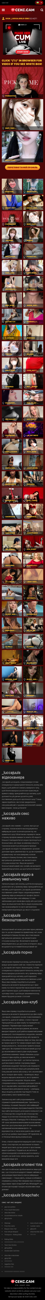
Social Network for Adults (13, 1215)
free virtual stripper (11, 1232)
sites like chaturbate (11, 1255)
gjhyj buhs (8, 1218)
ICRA (28, 1285)
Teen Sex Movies (10, 1245)
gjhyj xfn (33, 1229)
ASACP (22, 1285)
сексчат (5, 3)
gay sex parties (9, 1207)
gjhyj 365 (7, 1258)
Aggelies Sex (9, 1264)
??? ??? (33, 1235)
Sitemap (7, 1223)
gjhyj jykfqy (8, 1248)
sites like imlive (9, 1213)
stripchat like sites (36, 1232)
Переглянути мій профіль (22, 167)
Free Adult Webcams (11, 1210)
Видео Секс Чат (10, 1229)
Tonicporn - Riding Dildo (13, 1235)
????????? (8, 1261)
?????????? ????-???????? (14, 1242)
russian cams (35, 1226)
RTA (16, 1285)
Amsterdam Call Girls (11, 1251)
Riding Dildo (8, 1239)
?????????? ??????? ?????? (14, 1272)
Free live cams (9, 1226)
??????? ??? (8, 1267)
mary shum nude (36, 1223)
